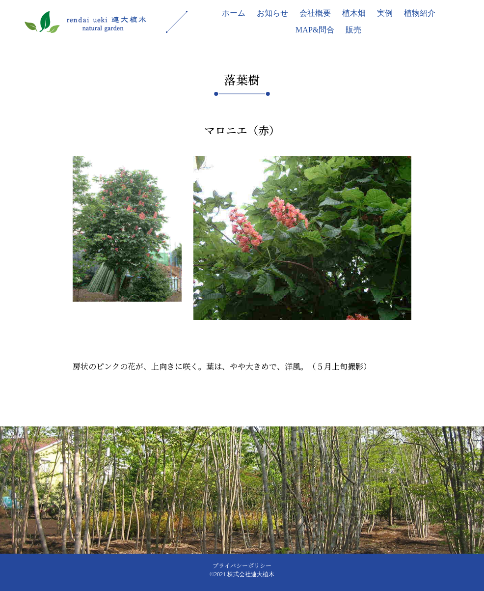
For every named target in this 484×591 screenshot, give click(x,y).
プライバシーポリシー (242, 565)
